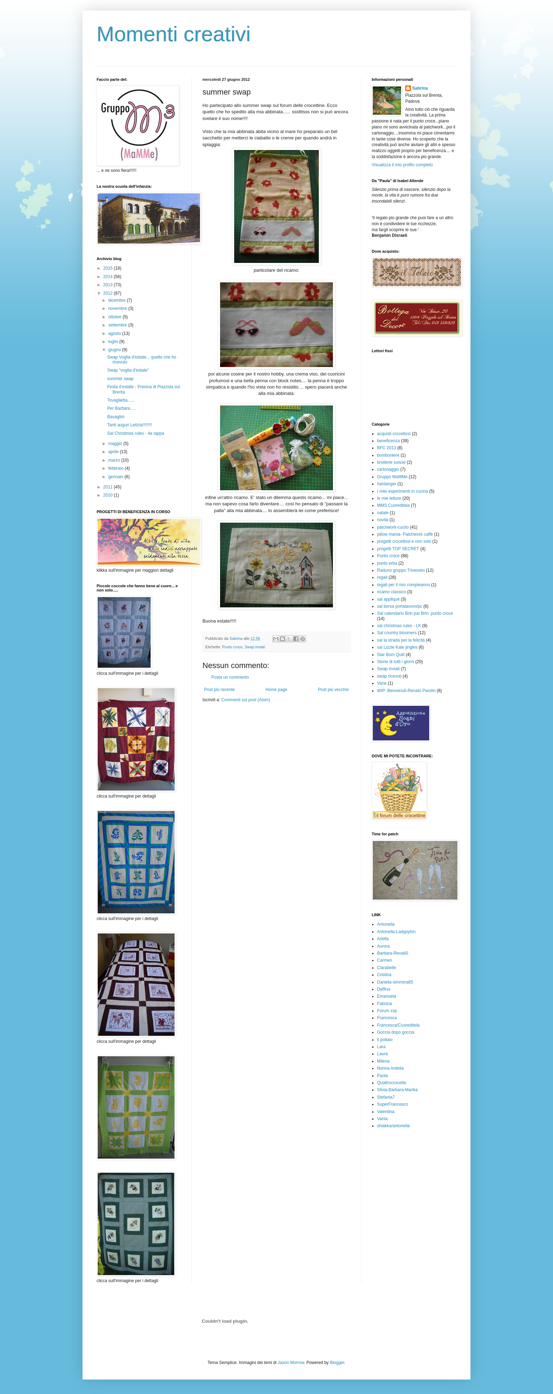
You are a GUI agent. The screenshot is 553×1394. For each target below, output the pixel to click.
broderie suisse (391, 462)
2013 (108, 284)
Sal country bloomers (397, 632)
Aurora (383, 946)
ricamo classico (391, 591)
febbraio (116, 468)
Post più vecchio (333, 689)
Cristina (384, 974)
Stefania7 (386, 1097)
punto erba (387, 563)
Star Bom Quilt (391, 654)
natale (383, 512)
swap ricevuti (389, 676)
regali (382, 577)
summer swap (120, 378)
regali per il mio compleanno (403, 584)
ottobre (115, 316)
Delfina (383, 989)
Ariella (383, 938)
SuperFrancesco (392, 1104)
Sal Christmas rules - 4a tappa (135, 433)
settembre (118, 325)
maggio (115, 443)
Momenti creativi (174, 34)
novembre (118, 308)
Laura (382, 1053)
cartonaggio (388, 469)
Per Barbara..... (121, 408)
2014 (108, 276)
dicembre (117, 300)
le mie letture (389, 498)
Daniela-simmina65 (395, 982)
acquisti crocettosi (394, 433)
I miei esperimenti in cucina (402, 491)
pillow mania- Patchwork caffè (405, 534)
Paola (382, 1075)
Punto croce (232, 647)
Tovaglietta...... (120, 400)
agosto (115, 333)
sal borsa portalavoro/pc (399, 606)
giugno (115, 349)
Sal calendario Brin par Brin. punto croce (415, 613)
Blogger (337, 1362)
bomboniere (388, 455)
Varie (382, 683)
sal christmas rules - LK (399, 625)
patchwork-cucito (393, 527)
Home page (276, 689)
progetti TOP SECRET (398, 548)
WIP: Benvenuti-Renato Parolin (406, 690)
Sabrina (420, 88)
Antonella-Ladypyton (396, 931)
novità (382, 519)
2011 (108, 487)
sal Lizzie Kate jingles (397, 647)
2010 (108, 495)
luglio (113, 341)
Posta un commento (230, 677)
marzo (114, 460)
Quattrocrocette (391, 1082)
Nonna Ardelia (390, 1068)
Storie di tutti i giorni (395, 661)
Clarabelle (386, 967)
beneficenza (388, 440)
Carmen (384, 960)
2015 (108, 268)
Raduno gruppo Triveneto (401, 570)
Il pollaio (385, 1039)
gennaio (116, 476)
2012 (108, 293)
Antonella (386, 924)
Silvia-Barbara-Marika (397, 1089)
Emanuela (386, 996)
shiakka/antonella (393, 1125)
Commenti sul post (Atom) (245, 699)
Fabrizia (384, 1003)
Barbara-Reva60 (392, 953)
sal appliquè (388, 599)
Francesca (387, 1017)
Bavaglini (115, 416)
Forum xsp (387, 1010)
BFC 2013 (386, 447)
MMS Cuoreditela (393, 505)
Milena (383, 1061)
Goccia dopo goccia (395, 1032)
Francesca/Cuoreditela (398, 1025)
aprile (114, 451)
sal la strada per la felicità (401, 640)
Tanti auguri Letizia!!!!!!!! (129, 424)
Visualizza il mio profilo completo (402, 164)
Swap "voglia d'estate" (128, 370)
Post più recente (219, 689)
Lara (381, 1046)
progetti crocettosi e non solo (404, 541)
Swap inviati (255, 647)
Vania (382, 1118)
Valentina (385, 1111)
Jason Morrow (291, 1362)
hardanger (386, 483)
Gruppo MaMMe (392, 476)
